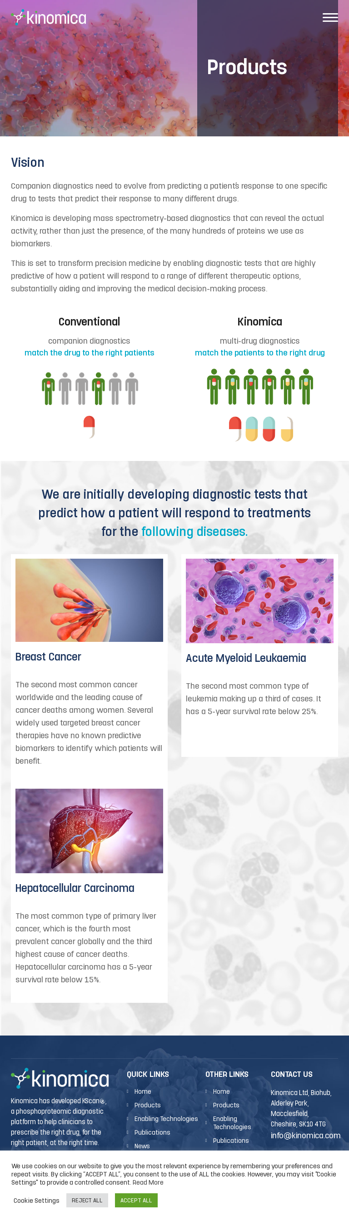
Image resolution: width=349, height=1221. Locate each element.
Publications (152, 1132)
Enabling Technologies (166, 1118)
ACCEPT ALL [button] (136, 1200)
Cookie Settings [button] (37, 1200)
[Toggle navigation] (330, 17)
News (142, 1146)
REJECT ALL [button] (87, 1200)
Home (143, 1091)
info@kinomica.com (306, 1135)
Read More (148, 1182)
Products (148, 1105)
